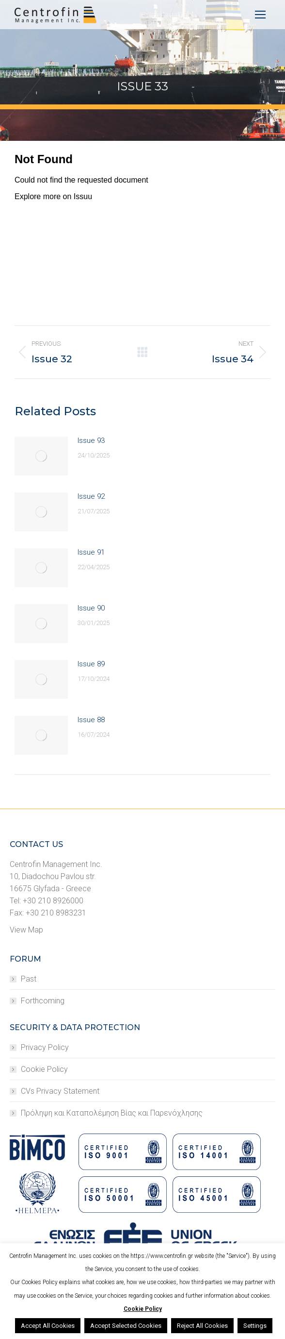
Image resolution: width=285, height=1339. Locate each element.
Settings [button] (255, 1325)
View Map (26, 929)
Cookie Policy (44, 1069)
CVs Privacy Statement (60, 1091)
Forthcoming (42, 1000)
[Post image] (41, 456)
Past (28, 978)
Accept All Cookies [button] (48, 1325)
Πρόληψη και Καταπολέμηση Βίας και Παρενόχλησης (112, 1113)
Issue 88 (91, 719)
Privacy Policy (45, 1047)
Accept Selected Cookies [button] (125, 1325)
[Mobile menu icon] (260, 14)
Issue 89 (91, 664)
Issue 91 (91, 552)
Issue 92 (91, 496)
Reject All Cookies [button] (202, 1325)
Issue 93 (91, 440)
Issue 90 (91, 608)
